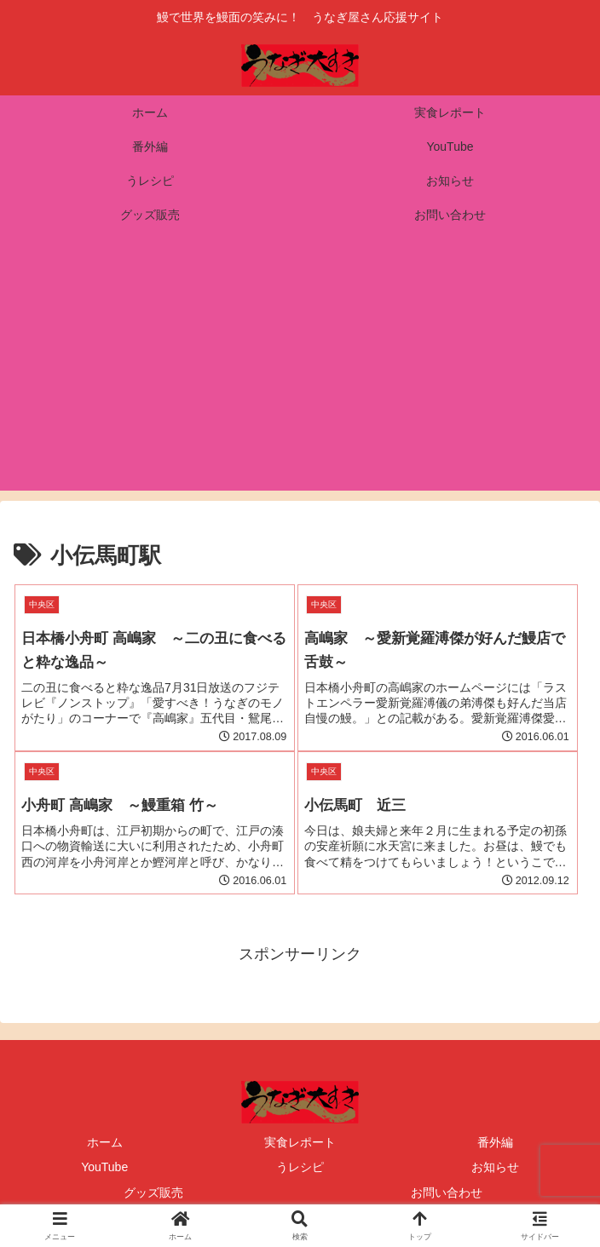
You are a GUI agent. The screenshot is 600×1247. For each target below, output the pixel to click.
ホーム (105, 1142)
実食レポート (300, 1142)
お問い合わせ (446, 1192)
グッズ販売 (153, 1192)
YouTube (104, 1167)
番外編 (495, 1142)
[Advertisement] (300, 371)
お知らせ (495, 1167)
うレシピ (300, 1167)
